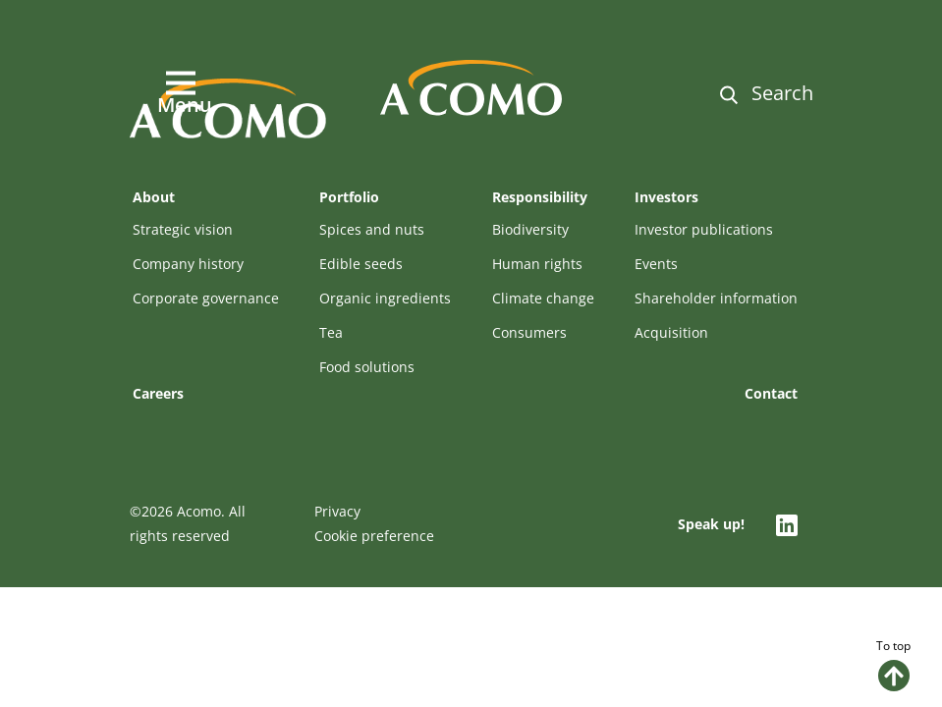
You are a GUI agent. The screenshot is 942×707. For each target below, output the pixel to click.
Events (656, 263)
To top (893, 664)
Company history (188, 263)
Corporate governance (206, 298)
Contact (771, 393)
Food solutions (367, 366)
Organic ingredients (385, 298)
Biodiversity (530, 229)
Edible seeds (361, 263)
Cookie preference (374, 535)
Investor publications (704, 229)
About (154, 197)
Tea (331, 332)
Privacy (337, 511)
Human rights (537, 263)
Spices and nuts (371, 229)
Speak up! (711, 524)
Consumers (529, 332)
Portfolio (349, 197)
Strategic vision (183, 229)
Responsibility (539, 197)
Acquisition (671, 332)
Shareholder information (716, 298)
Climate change (543, 298)
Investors (666, 197)
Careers (158, 393)
